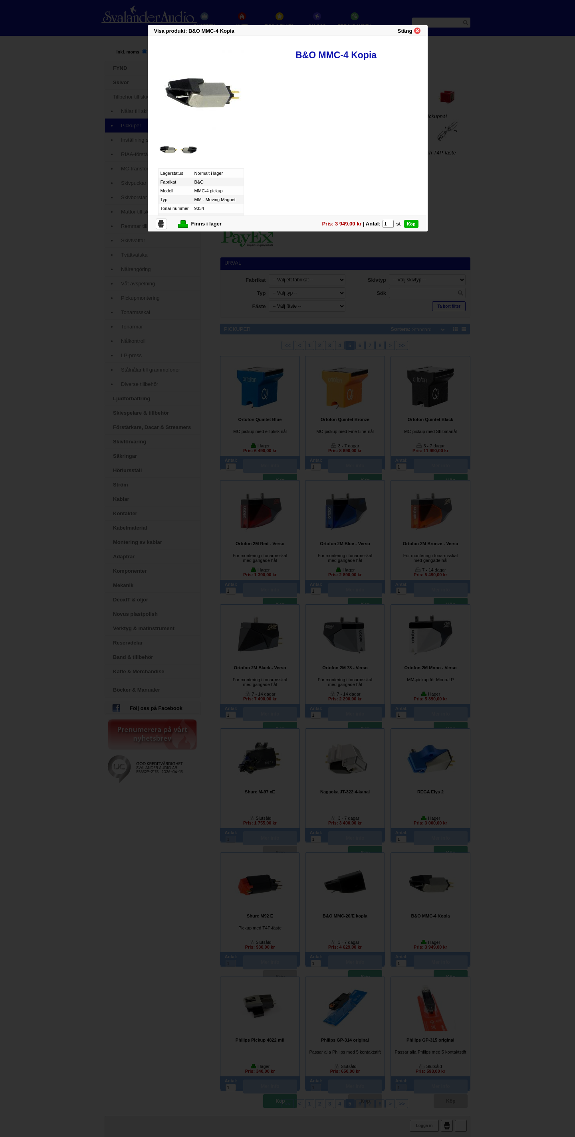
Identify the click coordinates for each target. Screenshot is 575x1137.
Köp (411, 223)
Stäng (405, 31)
